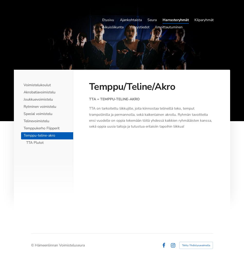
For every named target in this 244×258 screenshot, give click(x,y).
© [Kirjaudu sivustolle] (33, 245)
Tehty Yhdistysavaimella (196, 245)
